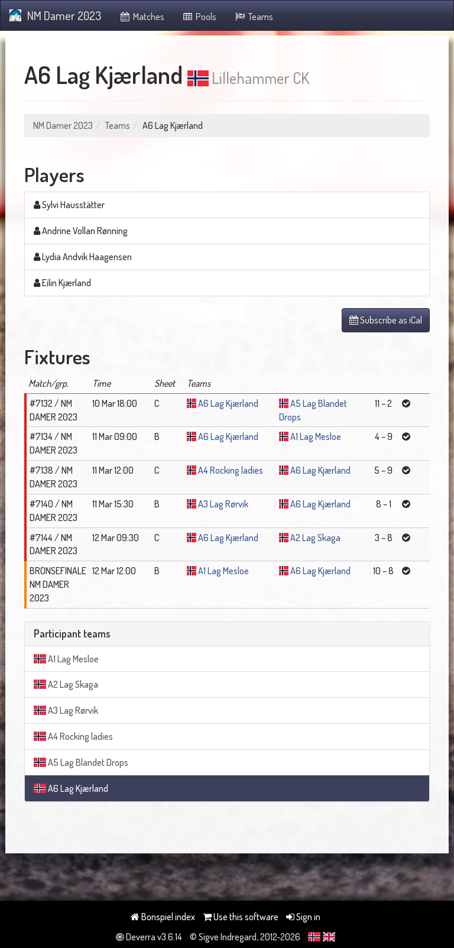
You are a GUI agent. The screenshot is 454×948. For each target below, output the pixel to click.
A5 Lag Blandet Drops (81, 762)
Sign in (303, 917)
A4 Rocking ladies (230, 470)
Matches (141, 16)
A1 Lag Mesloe (315, 436)
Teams (253, 16)
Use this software (240, 917)
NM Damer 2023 (55, 15)
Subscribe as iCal (385, 320)
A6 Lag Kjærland (228, 403)
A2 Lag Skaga (315, 537)
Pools (199, 16)
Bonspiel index (163, 917)
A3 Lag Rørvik (223, 504)
